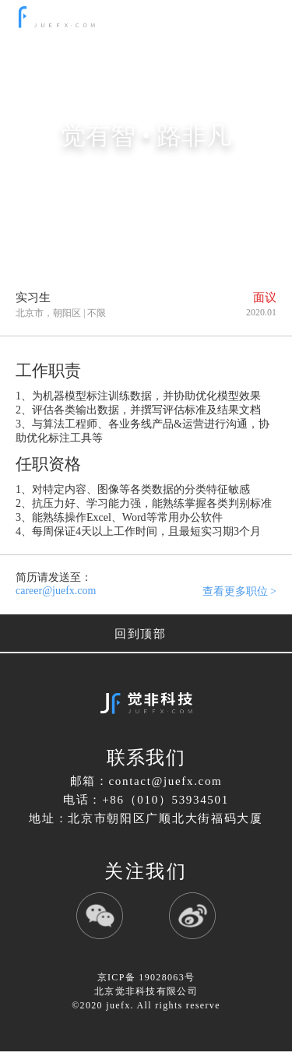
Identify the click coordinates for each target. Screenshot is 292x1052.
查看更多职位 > (239, 591)
